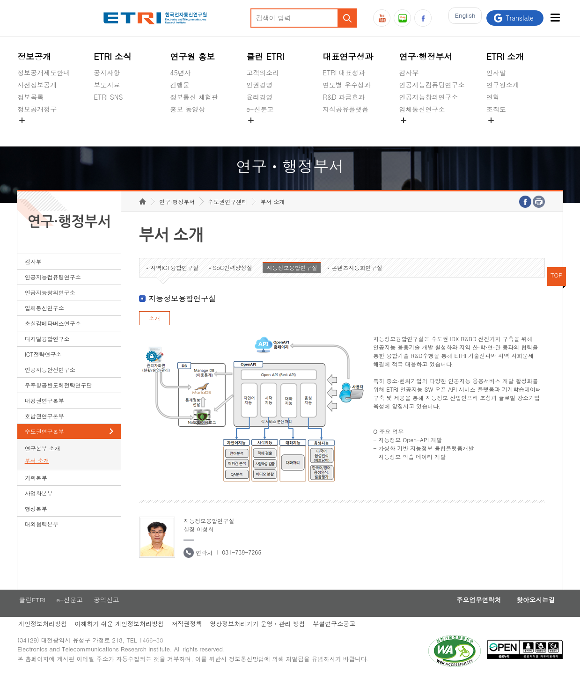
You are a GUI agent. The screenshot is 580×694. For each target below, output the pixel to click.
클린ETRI (30, 615)
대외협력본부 (42, 538)
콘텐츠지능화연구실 (356, 282)
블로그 (402, 18)
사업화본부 (39, 507)
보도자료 (107, 84)
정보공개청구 (37, 109)
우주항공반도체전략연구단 (58, 399)
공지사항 (107, 72)
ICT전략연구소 (43, 369)
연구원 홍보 (192, 56)
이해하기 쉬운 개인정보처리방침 (120, 639)
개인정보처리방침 (41, 639)
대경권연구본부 (44, 415)
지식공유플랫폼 (345, 109)
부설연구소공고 (340, 639)
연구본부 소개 (42, 463)
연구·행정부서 (425, 56)
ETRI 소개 (505, 56)
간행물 (180, 84)
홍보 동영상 (187, 109)
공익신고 (259, 131)
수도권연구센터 (227, 216)
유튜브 (381, 18)
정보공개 (34, 56)
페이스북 (423, 18)
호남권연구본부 (44, 430)
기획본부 (36, 492)
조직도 (496, 109)
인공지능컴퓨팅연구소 (431, 84)
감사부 (408, 72)
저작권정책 (189, 639)
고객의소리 (262, 72)
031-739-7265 (241, 566)
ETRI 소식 (113, 56)
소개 (154, 332)
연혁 (492, 97)
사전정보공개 (37, 84)
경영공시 (30, 131)
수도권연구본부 (44, 446)
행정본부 (36, 523)
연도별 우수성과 (347, 84)
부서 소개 (37, 475)
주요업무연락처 (471, 615)
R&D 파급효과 (344, 97)
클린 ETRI (265, 56)
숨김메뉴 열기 (22, 120)
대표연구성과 (348, 56)
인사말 (496, 72)
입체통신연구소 (422, 109)
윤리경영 (259, 97)
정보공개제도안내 (43, 72)
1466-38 (154, 657)
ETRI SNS (108, 97)
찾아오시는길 (533, 615)
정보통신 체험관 (194, 97)
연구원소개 (502, 84)
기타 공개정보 (507, 131)
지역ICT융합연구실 (174, 282)
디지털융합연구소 (47, 353)
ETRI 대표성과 (344, 72)
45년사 (180, 72)
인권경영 (259, 84)
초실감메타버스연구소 (431, 131)
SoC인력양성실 (232, 282)
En (462, 18)
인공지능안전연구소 (50, 384)
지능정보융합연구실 (291, 282)
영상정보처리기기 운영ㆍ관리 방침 (261, 639)
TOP (557, 289)
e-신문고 (259, 109)
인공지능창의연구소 (428, 97)
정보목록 (30, 97)
